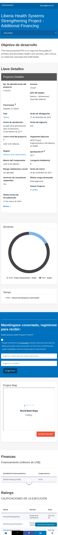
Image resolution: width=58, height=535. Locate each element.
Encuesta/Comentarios (46, 524)
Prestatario (9, 104)
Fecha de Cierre (37, 169)
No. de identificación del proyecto (14, 85)
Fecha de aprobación (13, 122)
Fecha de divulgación (40, 113)
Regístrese (10, 370)
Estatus (33, 84)
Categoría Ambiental (40, 160)
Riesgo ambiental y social (15, 169)
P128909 (34, 190)
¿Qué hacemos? (7, 5)
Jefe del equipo (37, 92)
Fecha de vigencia (38, 122)
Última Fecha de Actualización (10, 196)
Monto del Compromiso (14, 160)
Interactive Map (45, 434)
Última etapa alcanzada (41, 177)
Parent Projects (37, 186)
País (5, 113)
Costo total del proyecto (14, 138)
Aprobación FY (37, 151)
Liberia (6, 117)
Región (6, 151)
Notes (6, 206)
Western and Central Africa (14, 154)
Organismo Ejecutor (39, 136)
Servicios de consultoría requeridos (14, 179)
